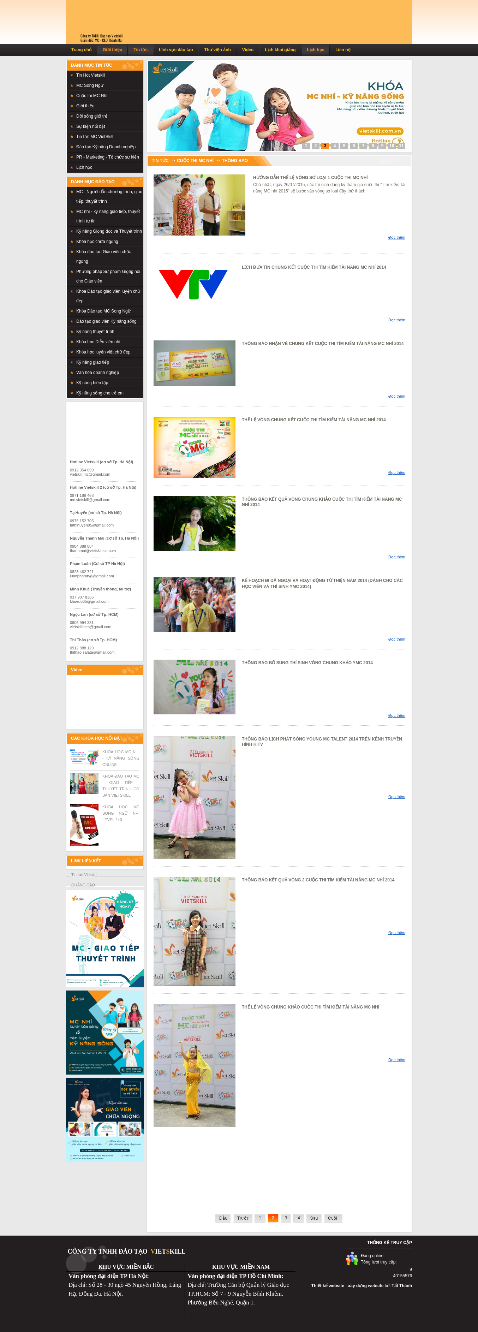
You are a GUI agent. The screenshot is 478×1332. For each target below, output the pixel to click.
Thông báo (235, 160)
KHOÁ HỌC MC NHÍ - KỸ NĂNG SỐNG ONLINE (120, 758)
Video (247, 49)
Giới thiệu (112, 49)
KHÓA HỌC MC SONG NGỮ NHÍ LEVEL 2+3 (120, 813)
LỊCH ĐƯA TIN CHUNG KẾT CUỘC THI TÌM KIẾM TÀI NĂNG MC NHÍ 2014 (314, 267)
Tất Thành (402, 1285)
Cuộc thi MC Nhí (195, 160)
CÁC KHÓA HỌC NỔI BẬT (97, 738)
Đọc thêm (396, 237)
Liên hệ (342, 49)
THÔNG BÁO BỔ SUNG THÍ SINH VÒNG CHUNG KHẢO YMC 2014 (307, 662)
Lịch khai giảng (280, 49)
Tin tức (140, 49)
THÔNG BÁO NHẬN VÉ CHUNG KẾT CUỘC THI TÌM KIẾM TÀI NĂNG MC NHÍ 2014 (323, 343)
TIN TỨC (160, 160)
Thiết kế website (327, 1285)
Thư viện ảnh (217, 49)
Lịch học (315, 49)
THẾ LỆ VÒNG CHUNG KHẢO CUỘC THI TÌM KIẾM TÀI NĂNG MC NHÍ (310, 1007)
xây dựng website (366, 1285)
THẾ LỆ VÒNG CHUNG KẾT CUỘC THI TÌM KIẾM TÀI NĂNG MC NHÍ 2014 (314, 419)
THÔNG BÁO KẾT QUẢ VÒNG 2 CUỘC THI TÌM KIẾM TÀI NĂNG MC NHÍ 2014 (318, 880)
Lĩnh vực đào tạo (176, 49)
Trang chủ (81, 49)
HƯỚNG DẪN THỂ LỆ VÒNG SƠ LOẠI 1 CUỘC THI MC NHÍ (310, 177)
